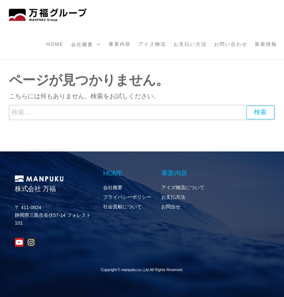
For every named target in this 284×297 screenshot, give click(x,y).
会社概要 (82, 44)
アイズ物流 (152, 44)
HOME (113, 173)
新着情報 (266, 44)
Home (55, 44)
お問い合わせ (230, 44)
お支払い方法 (190, 44)
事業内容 (120, 44)
